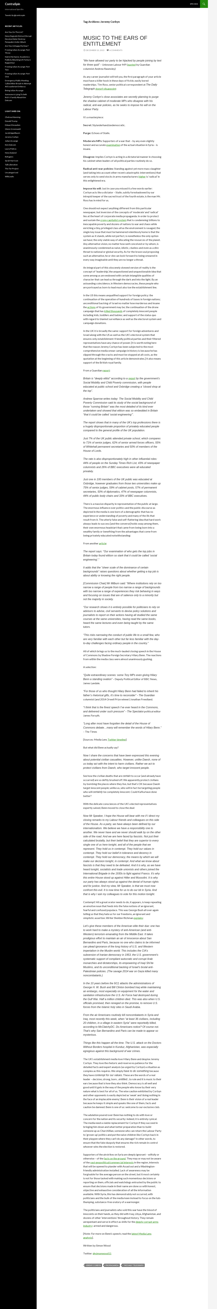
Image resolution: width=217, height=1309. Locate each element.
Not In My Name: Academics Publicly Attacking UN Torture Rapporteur (18, 60)
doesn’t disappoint (105, 88)
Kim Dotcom (10, 145)
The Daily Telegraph (133, 1265)
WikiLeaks (9, 176)
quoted (132, 64)
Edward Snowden (12, 125)
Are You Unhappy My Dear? (17, 46)
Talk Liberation (11, 164)
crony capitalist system (113, 220)
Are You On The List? (14, 32)
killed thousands (113, 311)
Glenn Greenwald (13, 129)
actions (91, 307)
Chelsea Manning (12, 117)
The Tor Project (11, 168)
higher (142, 176)
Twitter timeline (117, 739)
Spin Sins (194, 4)
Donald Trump (11, 121)
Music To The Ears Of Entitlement (115, 41)
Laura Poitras (11, 149)
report (106, 370)
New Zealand (11, 153)
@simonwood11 (102, 1253)
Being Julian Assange (14, 90)
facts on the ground (115, 1158)
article (102, 543)
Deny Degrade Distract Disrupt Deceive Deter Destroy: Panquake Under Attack (18, 39)
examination (113, 144)
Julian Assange (11, 141)
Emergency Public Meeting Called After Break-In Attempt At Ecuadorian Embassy (18, 83)
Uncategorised (11, 172)
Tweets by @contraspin (15, 15)
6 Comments (115, 50)
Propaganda (112, 1265)
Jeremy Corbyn (93, 1265)
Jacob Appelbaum (12, 133)
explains (138, 917)
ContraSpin (12, 4)
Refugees (9, 156)
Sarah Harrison (11, 160)
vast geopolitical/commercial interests (112, 1162)
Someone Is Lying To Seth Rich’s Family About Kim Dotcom (16, 97)
